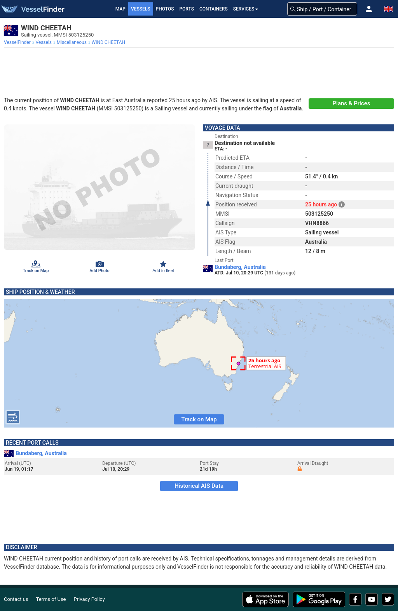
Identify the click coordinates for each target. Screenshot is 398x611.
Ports (186, 9)
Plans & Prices (351, 103)
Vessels (140, 9)
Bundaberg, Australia (240, 267)
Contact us (16, 599)
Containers (213, 9)
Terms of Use (51, 599)
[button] (369, 9)
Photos (165, 9)
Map (120, 9)
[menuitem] (18, 42)
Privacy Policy (89, 599)
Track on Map (198, 419)
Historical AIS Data (199, 485)
